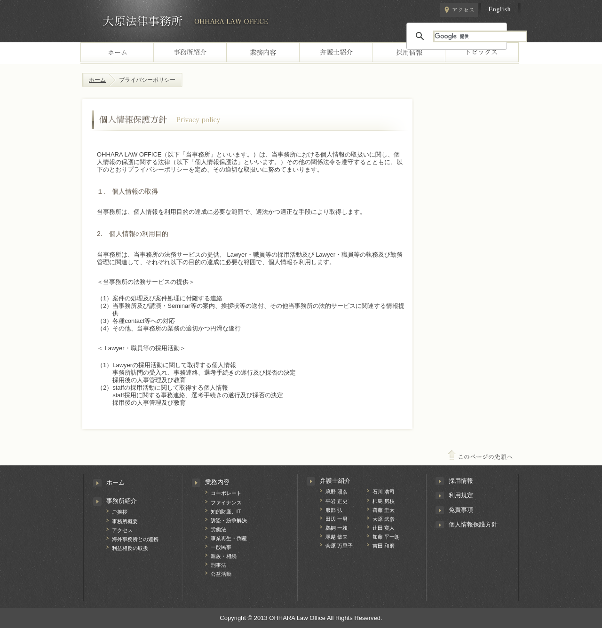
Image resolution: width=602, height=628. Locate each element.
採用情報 (461, 480)
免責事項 (461, 509)
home (116, 53)
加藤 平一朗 (386, 537)
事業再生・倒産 (229, 538)
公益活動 (221, 574)
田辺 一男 (336, 519)
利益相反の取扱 (130, 548)
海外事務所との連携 (135, 539)
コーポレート (226, 493)
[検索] (480, 36)
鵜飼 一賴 (336, 528)
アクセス (459, 10)
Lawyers (335, 53)
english (499, 10)
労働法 (218, 529)
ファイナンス (226, 502)
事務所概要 (125, 521)
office (189, 53)
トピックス (482, 53)
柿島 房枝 (383, 501)
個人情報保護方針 (473, 524)
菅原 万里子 (339, 546)
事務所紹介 (121, 500)
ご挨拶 (119, 512)
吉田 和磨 (383, 546)
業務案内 (262, 53)
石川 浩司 (383, 492)
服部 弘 (333, 510)
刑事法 (218, 565)
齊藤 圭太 (383, 510)
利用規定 (461, 495)
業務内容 (217, 482)
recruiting (408, 53)
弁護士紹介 (335, 480)
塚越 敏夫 (336, 537)
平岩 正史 (336, 501)
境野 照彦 (336, 492)
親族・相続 (224, 556)
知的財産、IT (226, 511)
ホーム (97, 80)
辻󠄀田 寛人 (383, 528)
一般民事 (221, 547)
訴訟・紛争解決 (229, 520)
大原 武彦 (383, 519)
